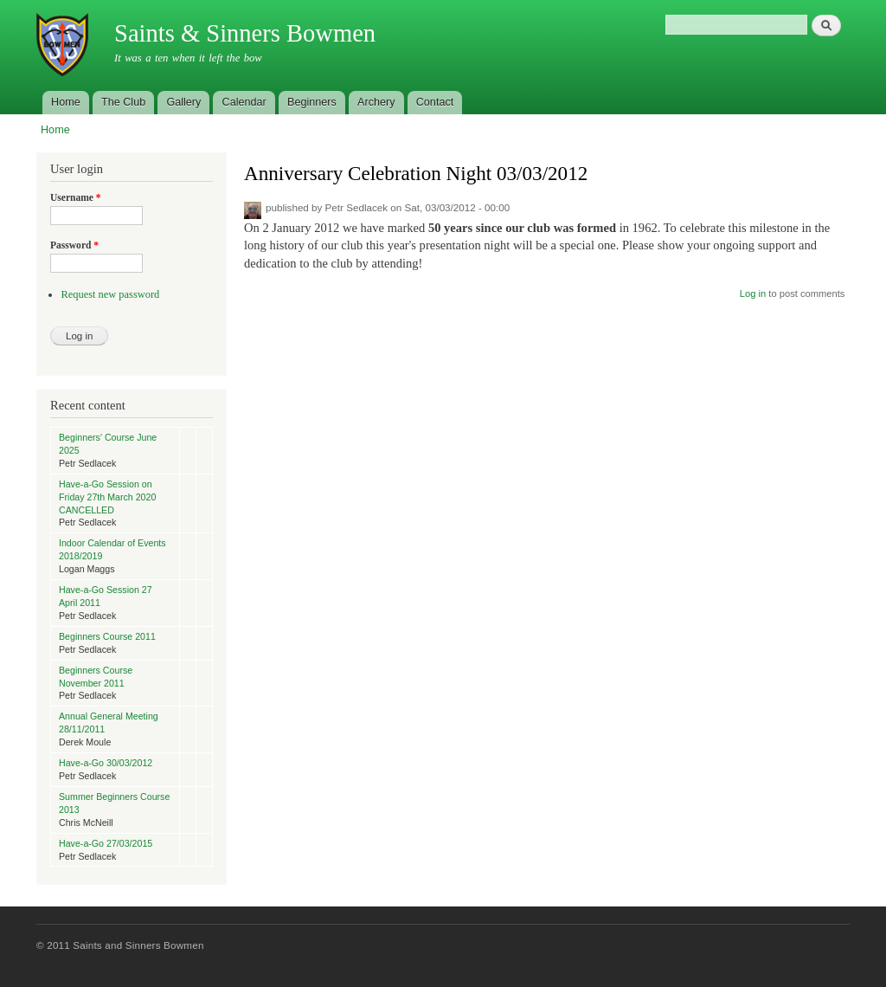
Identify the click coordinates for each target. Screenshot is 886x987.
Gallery (183, 102)
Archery (376, 102)
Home (65, 102)
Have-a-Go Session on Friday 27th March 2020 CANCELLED (107, 497)
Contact (435, 102)
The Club (123, 102)
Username (75, 197)
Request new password (110, 294)
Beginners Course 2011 (107, 636)
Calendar (244, 102)
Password (74, 245)
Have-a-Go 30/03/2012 (105, 763)
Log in (753, 293)
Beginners (312, 102)
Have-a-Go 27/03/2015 (105, 843)
